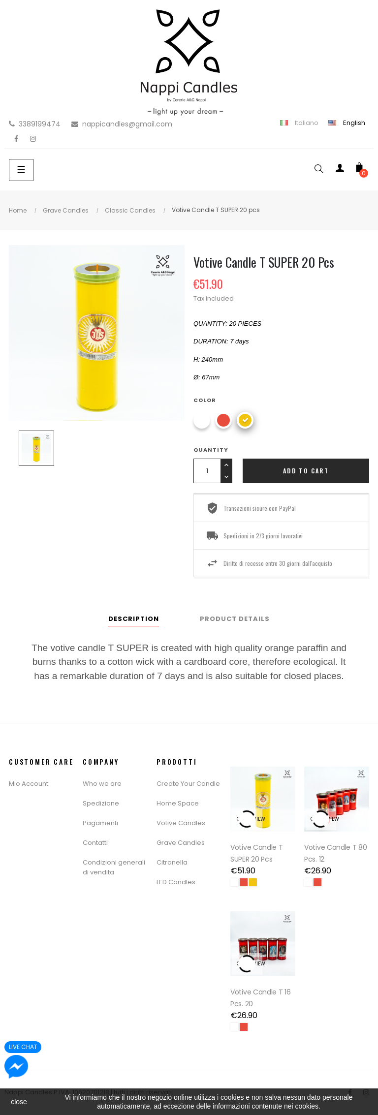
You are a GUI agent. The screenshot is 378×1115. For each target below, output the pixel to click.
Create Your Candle (188, 783)
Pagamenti (100, 823)
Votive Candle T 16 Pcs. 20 (260, 998)
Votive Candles (181, 823)
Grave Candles (181, 842)
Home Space (178, 803)
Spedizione (101, 803)
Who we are (102, 783)
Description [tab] (133, 618)
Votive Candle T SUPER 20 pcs (256, 853)
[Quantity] (206, 471)
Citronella (172, 862)
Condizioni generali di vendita (114, 867)
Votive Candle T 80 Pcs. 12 (335, 853)
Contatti (95, 842)
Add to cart (306, 470)
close (19, 1102)
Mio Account (28, 783)
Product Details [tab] (235, 618)
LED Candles (176, 882)
